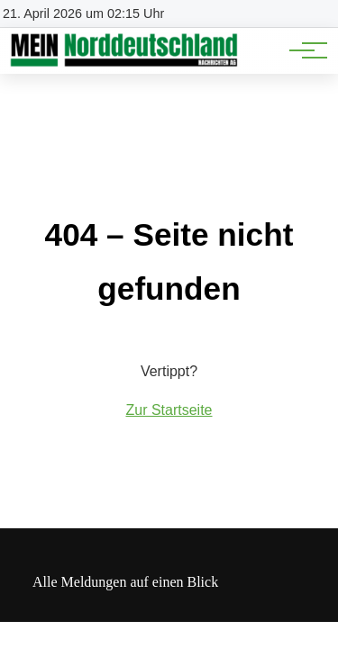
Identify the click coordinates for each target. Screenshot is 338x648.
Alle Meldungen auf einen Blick (125, 582)
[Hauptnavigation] (302, 50)
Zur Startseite (168, 410)
